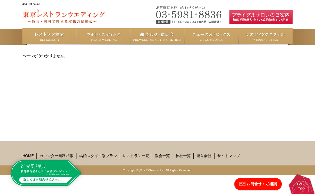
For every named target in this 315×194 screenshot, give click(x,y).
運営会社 (204, 156)
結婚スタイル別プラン (98, 156)
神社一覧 (183, 156)
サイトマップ (228, 156)
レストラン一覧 (136, 156)
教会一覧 (162, 156)
